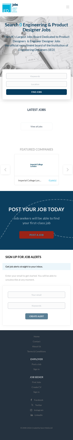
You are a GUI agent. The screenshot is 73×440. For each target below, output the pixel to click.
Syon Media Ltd (46, 428)
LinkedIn (39, 415)
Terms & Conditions (36, 351)
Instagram (38, 410)
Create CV (36, 387)
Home (36, 336)
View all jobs (36, 126)
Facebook (38, 400)
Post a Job (36, 234)
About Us (36, 346)
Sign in (36, 369)
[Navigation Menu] (67, 7)
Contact (36, 341)
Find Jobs (36, 92)
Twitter (38, 405)
